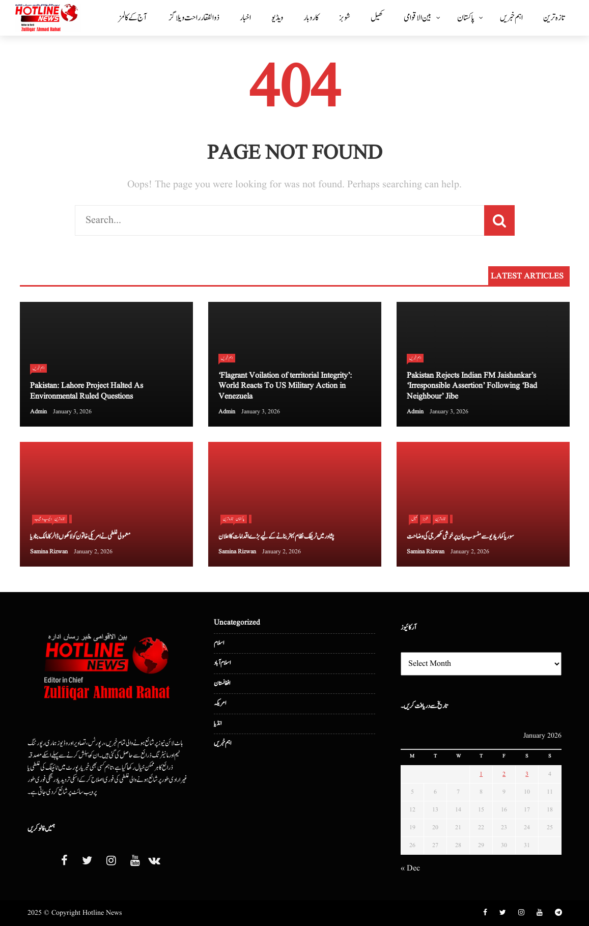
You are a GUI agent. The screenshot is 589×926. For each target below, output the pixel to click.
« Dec (410, 868)
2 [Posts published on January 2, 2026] (504, 774)
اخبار (245, 18)
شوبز (344, 18)
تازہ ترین (554, 18)
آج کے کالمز (133, 18)
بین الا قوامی (418, 18)
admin (38, 411)
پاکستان (465, 18)
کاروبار (311, 18)
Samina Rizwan (49, 551)
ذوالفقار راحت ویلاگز (194, 18)
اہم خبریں (511, 18)
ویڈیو (277, 18)
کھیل (377, 18)
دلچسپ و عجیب (43, 518)
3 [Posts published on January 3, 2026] (526, 774)
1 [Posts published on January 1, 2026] (481, 774)
